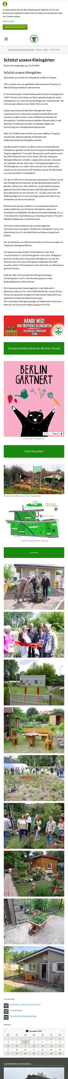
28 (43, 1053)
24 (8, 1053)
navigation (6, 39)
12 (25, 1046)
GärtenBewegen (16, 1010)
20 (34, 1049)
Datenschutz (8, 21)
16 (60, 1046)
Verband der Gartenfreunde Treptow (21, 50)
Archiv (45, 50)
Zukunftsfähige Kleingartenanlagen (23, 1016)
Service (38, 50)
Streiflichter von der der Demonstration (25, 1004)
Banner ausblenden (15, 27)
